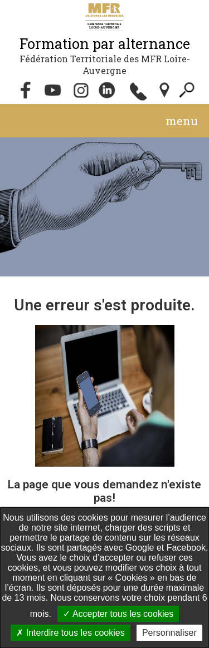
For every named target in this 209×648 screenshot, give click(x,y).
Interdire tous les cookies (70, 632)
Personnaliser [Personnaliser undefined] (169, 632)
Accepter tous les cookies (118, 614)
